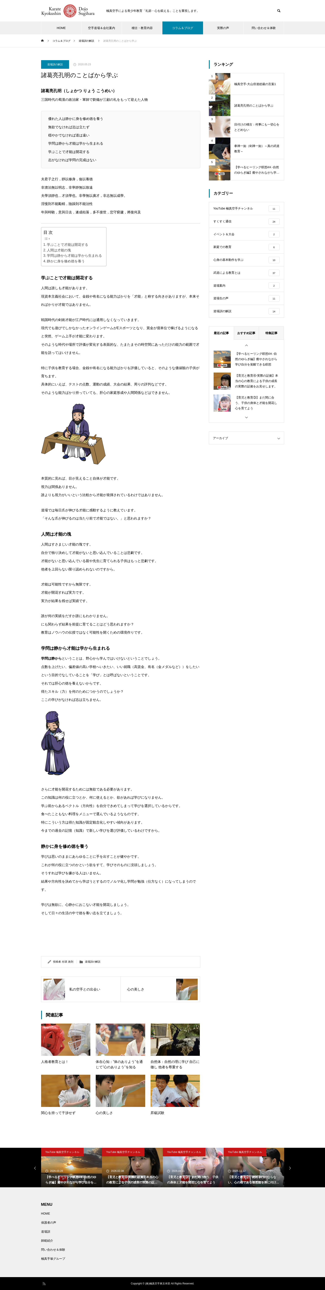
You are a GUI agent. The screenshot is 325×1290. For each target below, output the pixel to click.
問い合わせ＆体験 (264, 28)
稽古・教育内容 (142, 28)
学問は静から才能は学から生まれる (74, 255)
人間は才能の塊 (59, 250)
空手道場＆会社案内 (101, 28)
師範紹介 (47, 1240)
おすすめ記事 (246, 333)
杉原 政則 (67, 961)
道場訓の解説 (55, 64)
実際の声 (223, 28)
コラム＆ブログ (182, 28)
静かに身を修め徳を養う (66, 261)
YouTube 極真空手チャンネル (62, 1152)
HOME (61, 28)
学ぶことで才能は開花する (67, 244)
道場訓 (45, 1231)
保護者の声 (48, 1222)
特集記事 (271, 333)
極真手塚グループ (53, 1258)
